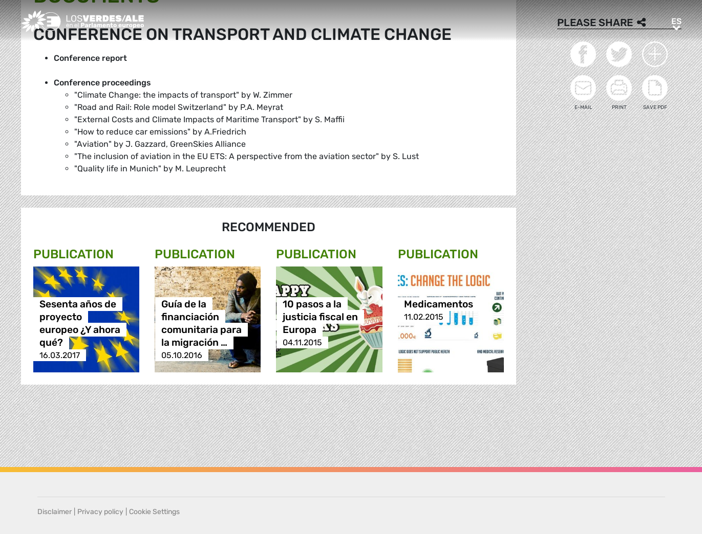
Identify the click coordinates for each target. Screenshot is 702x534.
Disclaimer (54, 511)
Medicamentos (438, 304)
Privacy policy (100, 511)
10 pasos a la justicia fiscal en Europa (320, 317)
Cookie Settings (154, 511)
